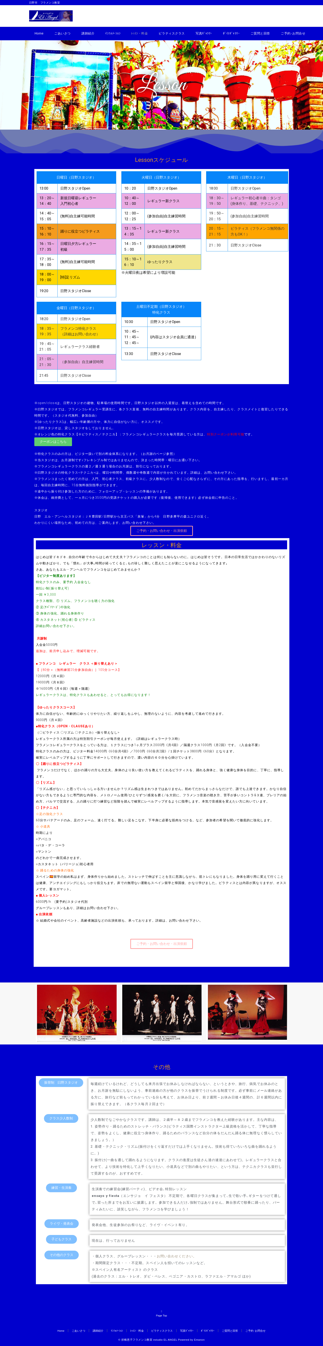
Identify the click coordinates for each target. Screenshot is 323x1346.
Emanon (199, 1339)
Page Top (161, 1313)
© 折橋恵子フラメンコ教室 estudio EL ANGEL (147, 1339)
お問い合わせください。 (176, 1256)
